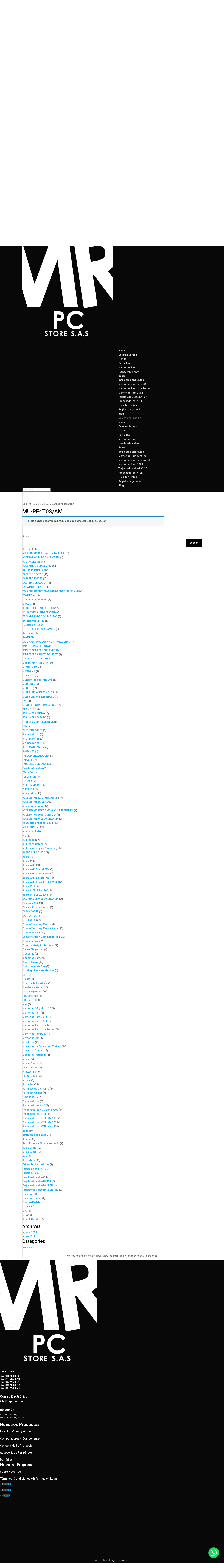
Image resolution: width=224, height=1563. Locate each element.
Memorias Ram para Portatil (134, 388)
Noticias (27, 1247)
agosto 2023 (29, 1232)
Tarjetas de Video (128, 371)
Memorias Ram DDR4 (130, 392)
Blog (121, 485)
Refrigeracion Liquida (131, 380)
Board (122, 375)
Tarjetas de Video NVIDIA (132, 397)
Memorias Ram (127, 367)
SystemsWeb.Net (120, 1560)
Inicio (121, 422)
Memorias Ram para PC (132, 384)
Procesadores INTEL (130, 401)
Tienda (122, 430)
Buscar (26, 536)
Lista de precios (127, 477)
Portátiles (124, 363)
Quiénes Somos (127, 354)
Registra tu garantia (129, 409)
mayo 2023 (28, 1236)
